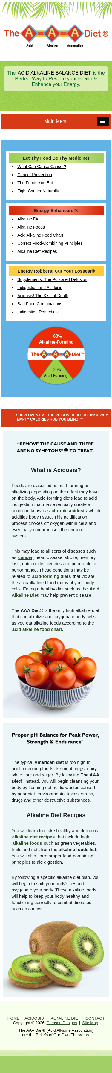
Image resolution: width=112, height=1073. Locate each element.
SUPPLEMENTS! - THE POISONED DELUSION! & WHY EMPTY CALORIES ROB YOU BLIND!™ (62, 417)
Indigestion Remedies (37, 311)
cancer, (26, 557)
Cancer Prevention (34, 174)
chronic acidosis (69, 510)
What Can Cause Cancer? (41, 166)
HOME (13, 1018)
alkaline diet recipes (33, 836)
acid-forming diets (51, 576)
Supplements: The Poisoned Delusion (52, 279)
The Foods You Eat (35, 182)
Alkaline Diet (29, 219)
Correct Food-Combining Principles (49, 243)
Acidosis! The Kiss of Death (42, 295)
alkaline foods (27, 843)
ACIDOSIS (34, 1018)
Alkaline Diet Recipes (37, 251)
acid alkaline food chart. (37, 629)
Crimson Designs (61, 1023)
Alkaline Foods (31, 227)
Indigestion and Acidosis (39, 287)
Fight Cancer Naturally (38, 190)
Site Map (90, 1023)
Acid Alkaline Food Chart (40, 235)
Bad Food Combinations (39, 303)
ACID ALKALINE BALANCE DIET (54, 72)
